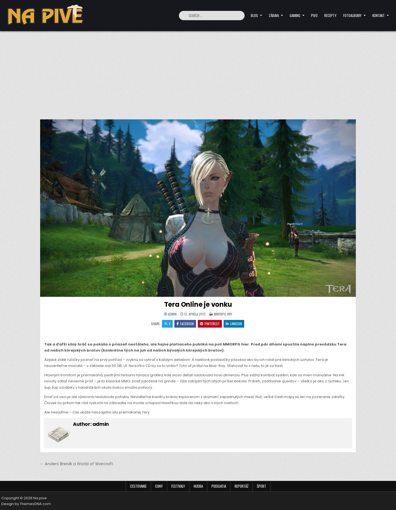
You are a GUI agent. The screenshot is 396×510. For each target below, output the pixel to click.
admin (172, 314)
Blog (254, 15)
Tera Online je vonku (198, 304)
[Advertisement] (198, 72)
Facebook (185, 323)
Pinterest (210, 323)
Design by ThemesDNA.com (26, 503)
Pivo (314, 15)
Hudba (198, 486)
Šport (261, 486)
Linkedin (234, 323)
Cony (159, 486)
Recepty (330, 15)
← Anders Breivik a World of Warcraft (76, 464)
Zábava (274, 15)
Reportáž (241, 486)
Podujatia (218, 486)
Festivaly (178, 486)
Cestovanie (138, 486)
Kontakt (378, 15)
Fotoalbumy (352, 15)
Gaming (295, 15)
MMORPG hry (223, 314)
